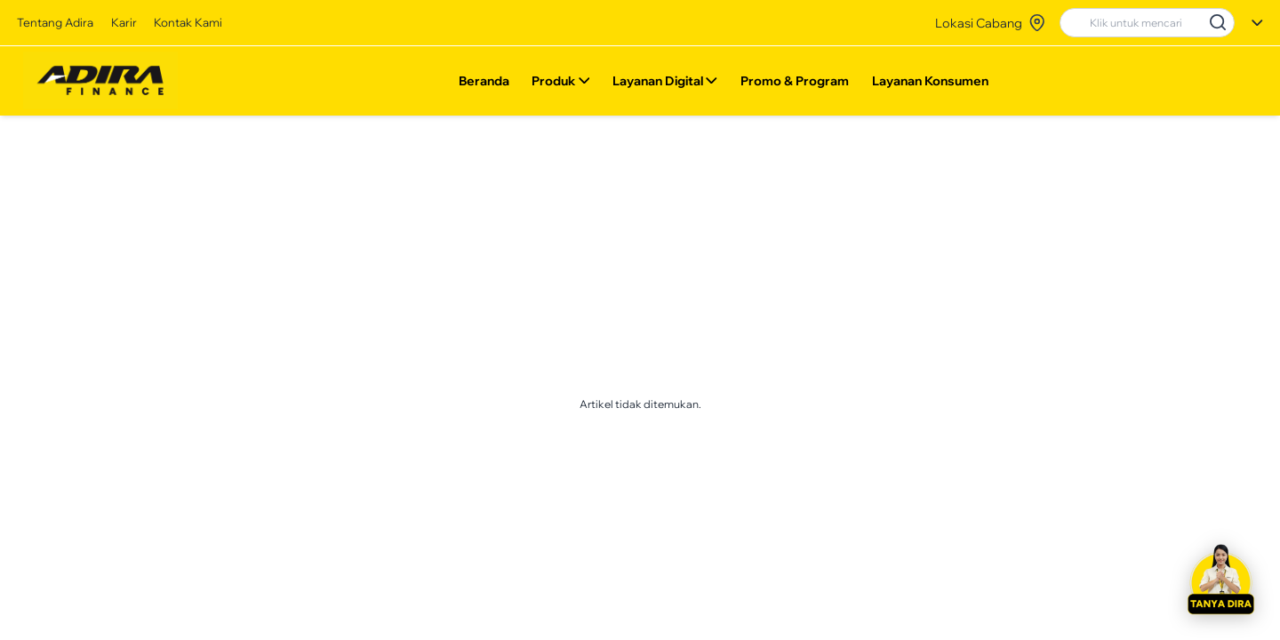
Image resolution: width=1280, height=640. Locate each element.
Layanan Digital (665, 84)
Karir (124, 22)
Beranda (483, 84)
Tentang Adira (55, 22)
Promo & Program (795, 84)
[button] (1220, 580)
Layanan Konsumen (930, 84)
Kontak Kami (188, 22)
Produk (560, 84)
